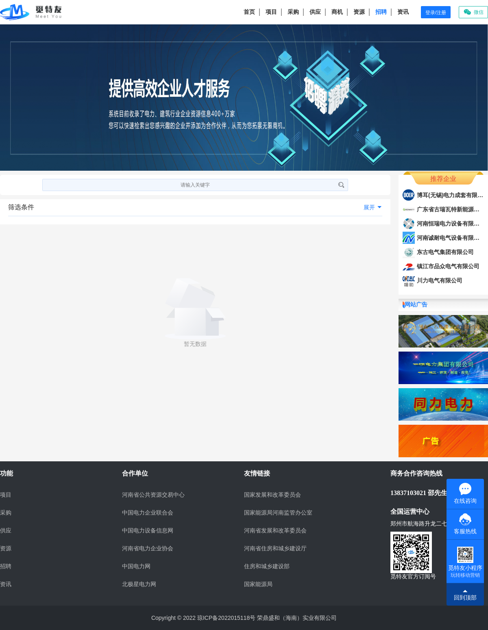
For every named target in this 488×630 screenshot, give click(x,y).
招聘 (381, 12)
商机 (337, 12)
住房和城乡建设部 (267, 566)
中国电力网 (136, 566)
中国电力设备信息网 (147, 531)
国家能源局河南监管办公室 (278, 513)
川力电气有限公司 (439, 280)
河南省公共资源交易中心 (153, 495)
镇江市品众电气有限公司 (448, 266)
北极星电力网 (139, 584)
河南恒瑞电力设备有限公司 (451, 223)
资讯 (403, 12)
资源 (359, 12)
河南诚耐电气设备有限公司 (451, 238)
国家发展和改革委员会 (272, 495)
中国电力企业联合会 (147, 513)
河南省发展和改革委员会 (275, 531)
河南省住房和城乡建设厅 (275, 548)
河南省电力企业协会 (147, 548)
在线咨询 (465, 493)
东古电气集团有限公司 (445, 252)
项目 (271, 12)
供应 (315, 12)
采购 (293, 12)
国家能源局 (258, 584)
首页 (249, 12)
